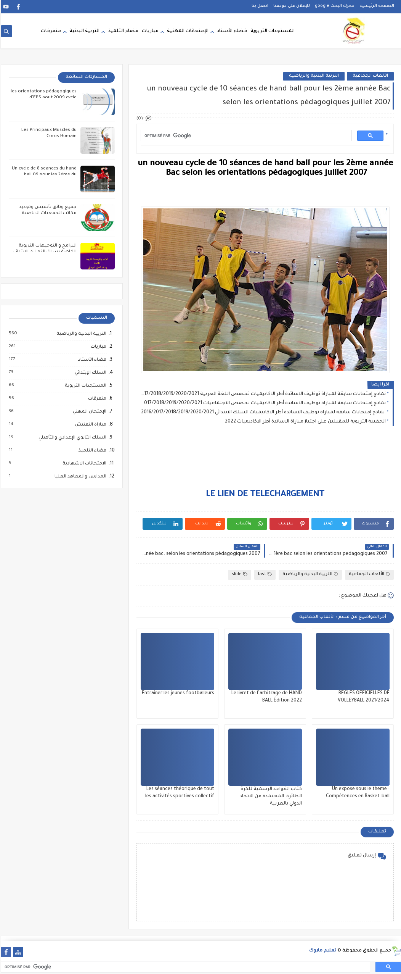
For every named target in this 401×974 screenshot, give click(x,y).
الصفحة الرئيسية (376, 6)
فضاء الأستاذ (91, 360)
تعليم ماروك (321, 950)
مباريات (149, 31)
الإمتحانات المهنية (187, 31)
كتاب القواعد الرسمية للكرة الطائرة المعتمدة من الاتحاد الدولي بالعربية (270, 796)
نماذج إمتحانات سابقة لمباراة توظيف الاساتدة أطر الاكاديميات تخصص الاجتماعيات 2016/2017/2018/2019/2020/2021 (262, 403)
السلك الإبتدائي (89, 373)
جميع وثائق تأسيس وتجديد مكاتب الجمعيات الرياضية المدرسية (47, 213)
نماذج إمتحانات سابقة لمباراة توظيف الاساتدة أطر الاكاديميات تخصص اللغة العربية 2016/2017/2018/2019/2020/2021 (262, 394)
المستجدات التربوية (272, 31)
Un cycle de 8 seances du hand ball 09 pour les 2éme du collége (43, 175)
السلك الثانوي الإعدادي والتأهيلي (71, 438)
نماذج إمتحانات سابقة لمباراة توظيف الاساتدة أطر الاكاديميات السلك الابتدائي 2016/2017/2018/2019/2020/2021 (262, 412)
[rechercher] (245, 135)
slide (239, 574)
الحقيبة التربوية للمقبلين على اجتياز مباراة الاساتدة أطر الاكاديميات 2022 (304, 421)
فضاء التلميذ (122, 31)
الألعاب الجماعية (369, 76)
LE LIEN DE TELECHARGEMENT (264, 495)
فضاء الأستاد (231, 31)
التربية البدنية (84, 31)
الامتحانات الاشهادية (83, 464)
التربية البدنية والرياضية (313, 76)
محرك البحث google (334, 6)
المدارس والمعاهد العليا (79, 477)
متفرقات (50, 31)
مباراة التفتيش (89, 425)
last (264, 574)
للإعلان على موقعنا (291, 6)
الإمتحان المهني (88, 412)
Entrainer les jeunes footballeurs (177, 693)
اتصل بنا (259, 6)
